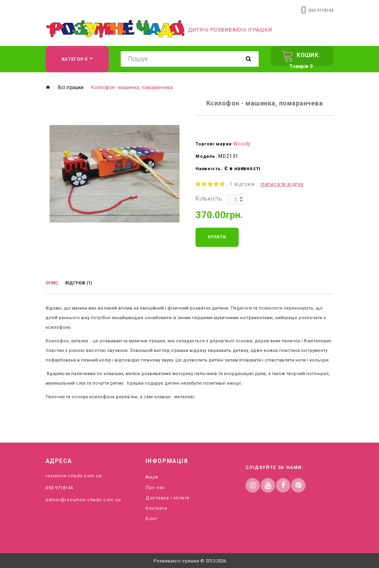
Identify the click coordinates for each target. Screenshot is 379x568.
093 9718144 (320, 10)
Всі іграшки (71, 87)
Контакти (156, 505)
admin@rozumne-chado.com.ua (83, 496)
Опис (52, 281)
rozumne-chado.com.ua (74, 472)
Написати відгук (279, 183)
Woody (241, 143)
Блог (151, 515)
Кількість (208, 197)
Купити (217, 236)
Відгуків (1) (78, 281)
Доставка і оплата (168, 494)
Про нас (155, 484)
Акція (152, 474)
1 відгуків (241, 183)
